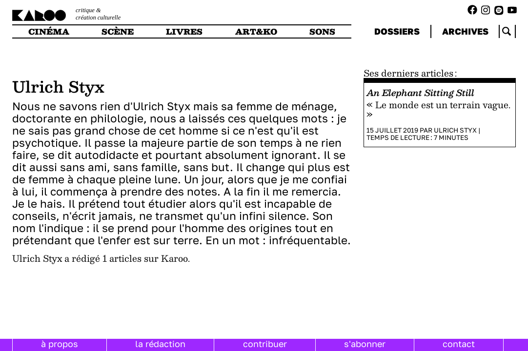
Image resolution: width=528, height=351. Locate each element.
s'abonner (365, 343)
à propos (59, 343)
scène (118, 31)
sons (322, 31)
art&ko (256, 31)
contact (459, 343)
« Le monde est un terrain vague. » (438, 109)
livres (184, 31)
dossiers (397, 31)
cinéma (48, 31)
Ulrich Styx (455, 130)
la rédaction (160, 343)
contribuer (265, 343)
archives (465, 31)
